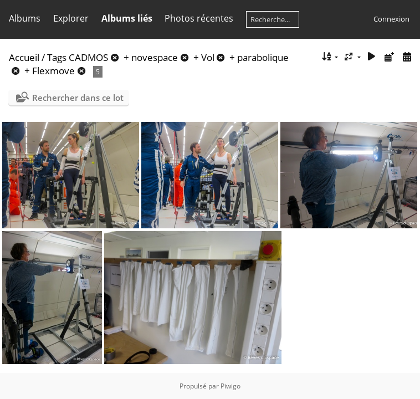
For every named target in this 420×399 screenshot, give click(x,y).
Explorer (71, 18)
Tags (56, 57)
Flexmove (53, 70)
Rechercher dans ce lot (78, 97)
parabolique (263, 57)
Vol (207, 57)
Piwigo (230, 386)
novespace (154, 57)
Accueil (24, 57)
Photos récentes (199, 18)
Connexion (391, 19)
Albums (24, 18)
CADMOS (88, 57)
